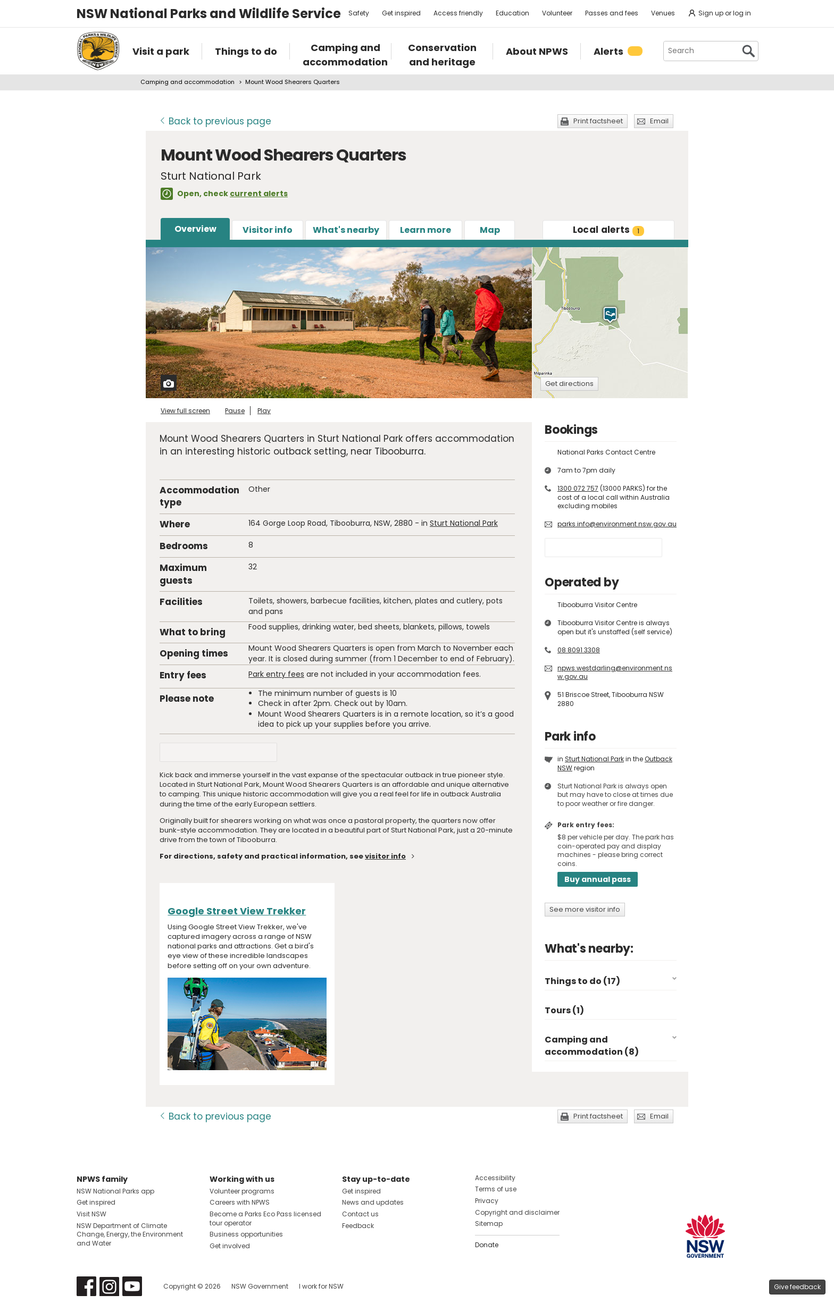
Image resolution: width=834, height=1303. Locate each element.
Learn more (425, 230)
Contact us (360, 1213)
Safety (358, 13)
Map (490, 230)
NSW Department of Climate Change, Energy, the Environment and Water (130, 1234)
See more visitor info (584, 909)
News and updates (373, 1202)
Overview (195, 229)
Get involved (230, 1245)
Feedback (358, 1225)
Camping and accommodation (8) (592, 1045)
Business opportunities (246, 1234)
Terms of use (495, 1188)
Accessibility (495, 1177)
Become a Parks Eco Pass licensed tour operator (265, 1218)
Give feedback (797, 1286)
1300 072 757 (577, 488)
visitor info (385, 856)
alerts (609, 229)
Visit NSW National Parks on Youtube (132, 1286)
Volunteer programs (242, 1191)
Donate (486, 1244)
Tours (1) (564, 1010)
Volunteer (557, 13)
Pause (235, 410)
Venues (663, 13)
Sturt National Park (464, 523)
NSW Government (259, 1286)
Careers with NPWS (240, 1202)
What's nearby (346, 230)
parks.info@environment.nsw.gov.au (617, 523)
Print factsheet (598, 121)
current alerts (259, 193)
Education (512, 13)
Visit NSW (91, 1213)
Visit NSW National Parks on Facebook (86, 1286)
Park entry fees (276, 674)
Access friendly (458, 13)
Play (264, 410)
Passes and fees (611, 13)
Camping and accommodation (187, 82)
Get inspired (401, 13)
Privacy (486, 1200)
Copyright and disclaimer (517, 1212)
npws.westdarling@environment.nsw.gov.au (614, 672)
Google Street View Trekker (237, 911)
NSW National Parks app (115, 1191)
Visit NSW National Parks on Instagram (109, 1286)
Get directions (569, 384)
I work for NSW (321, 1286)
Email (659, 121)
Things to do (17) (582, 981)
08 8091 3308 (578, 649)
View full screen (185, 410)
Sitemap (489, 1223)
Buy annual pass (597, 879)
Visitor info (268, 230)
